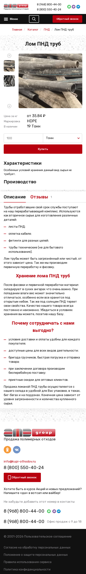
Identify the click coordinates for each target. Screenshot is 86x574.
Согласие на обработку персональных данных (37, 547)
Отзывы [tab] (39, 197)
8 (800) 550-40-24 (49, 9)
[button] (9, 56)
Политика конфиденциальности (27, 569)
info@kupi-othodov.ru (20, 461)
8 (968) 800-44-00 (49, 4)
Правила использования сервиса (27, 562)
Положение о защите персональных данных (36, 555)
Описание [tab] (15, 197)
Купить (43, 149)
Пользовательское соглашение (48, 536)
